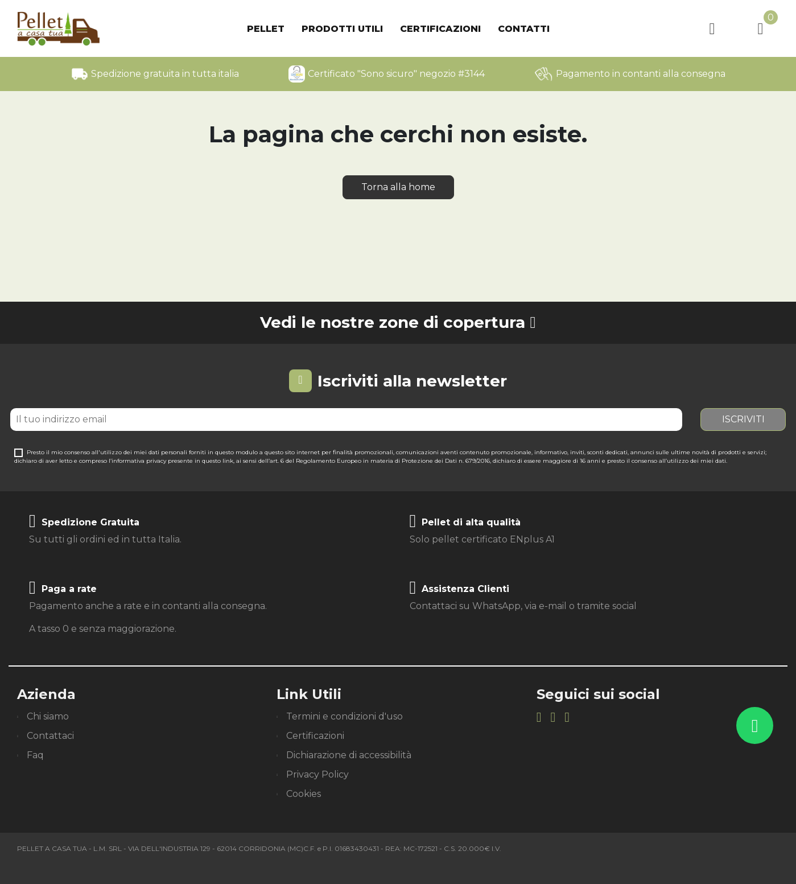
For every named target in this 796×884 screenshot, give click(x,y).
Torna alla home (398, 187)
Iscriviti (743, 419)
